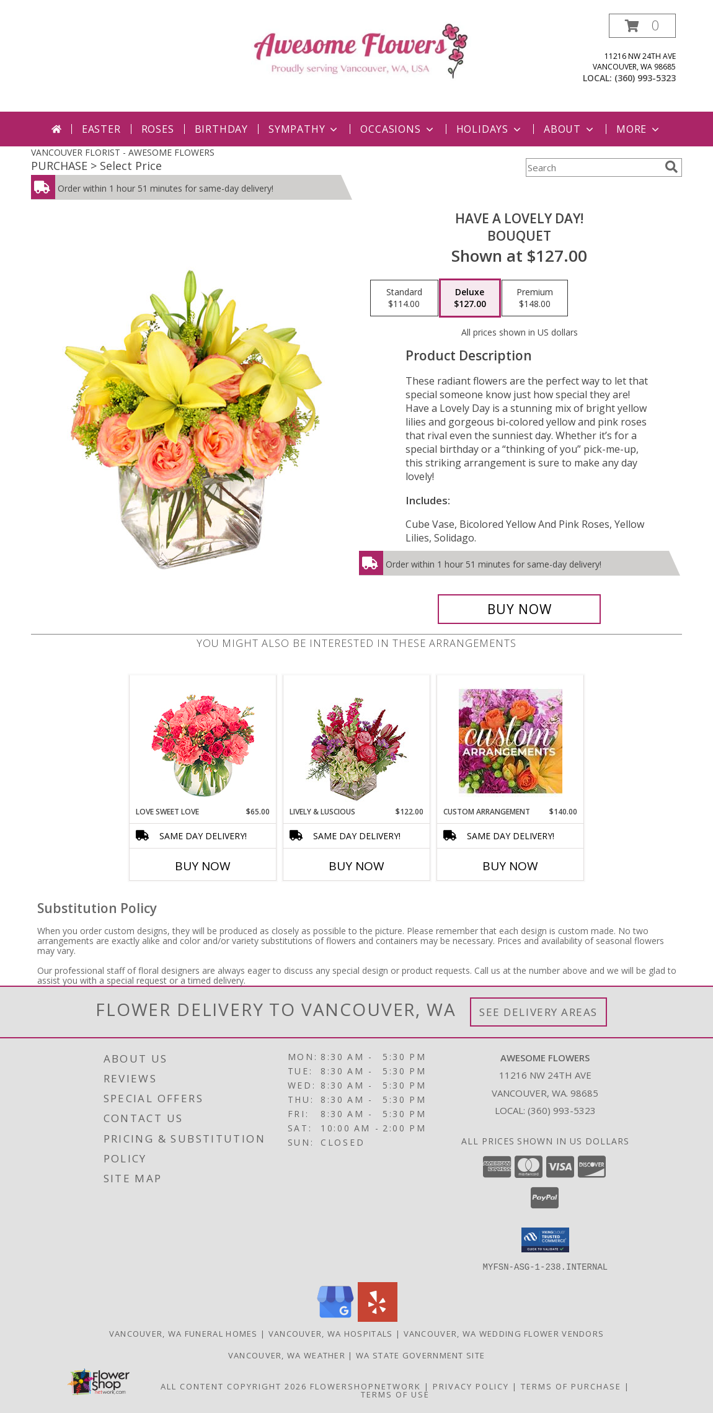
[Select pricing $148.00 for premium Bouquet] (534, 298)
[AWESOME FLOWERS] (361, 50)
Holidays (489, 129)
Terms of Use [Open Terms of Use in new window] (395, 1393)
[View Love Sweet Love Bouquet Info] (203, 741)
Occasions (397, 129)
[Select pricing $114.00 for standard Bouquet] (404, 298)
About (570, 129)
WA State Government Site (420, 1354)
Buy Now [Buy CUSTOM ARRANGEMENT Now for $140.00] (510, 866)
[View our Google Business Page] (335, 1318)
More (639, 129)
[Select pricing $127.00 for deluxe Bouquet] (470, 298)
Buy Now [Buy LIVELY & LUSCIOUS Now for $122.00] (356, 866)
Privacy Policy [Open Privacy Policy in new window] (471, 1385)
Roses (157, 129)
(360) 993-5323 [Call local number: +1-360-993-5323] (645, 78)
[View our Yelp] (377, 1318)
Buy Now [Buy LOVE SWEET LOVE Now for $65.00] (203, 866)
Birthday (221, 129)
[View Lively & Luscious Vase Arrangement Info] (357, 741)
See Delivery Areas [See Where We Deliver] (538, 1012)
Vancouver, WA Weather (286, 1354)
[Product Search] (592, 167)
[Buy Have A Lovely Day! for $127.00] (519, 609)
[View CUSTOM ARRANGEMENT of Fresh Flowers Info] (510, 741)
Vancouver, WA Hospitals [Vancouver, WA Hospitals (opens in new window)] (330, 1333)
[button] (642, 26)
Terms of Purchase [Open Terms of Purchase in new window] (571, 1385)
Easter (101, 129)
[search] (671, 167)
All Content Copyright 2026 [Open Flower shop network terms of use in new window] (234, 1385)
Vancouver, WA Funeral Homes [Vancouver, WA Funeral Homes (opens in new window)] (183, 1333)
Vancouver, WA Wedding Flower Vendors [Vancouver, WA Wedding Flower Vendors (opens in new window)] (504, 1333)
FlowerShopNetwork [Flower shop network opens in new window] (365, 1385)
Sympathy (304, 129)
